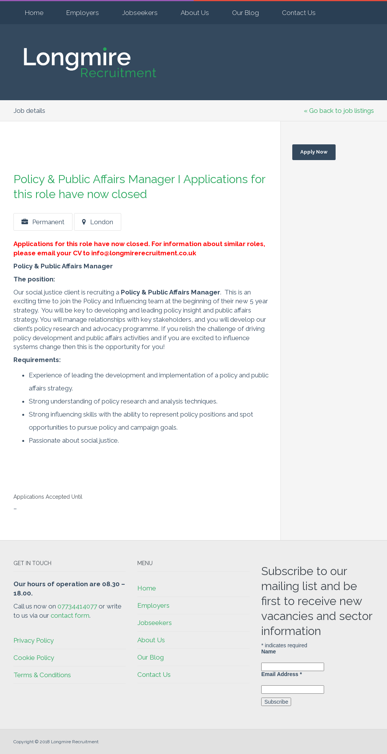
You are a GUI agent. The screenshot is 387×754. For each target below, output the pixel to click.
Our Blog (245, 13)
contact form (70, 615)
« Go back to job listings (339, 110)
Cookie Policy (33, 657)
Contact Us (299, 13)
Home (34, 13)
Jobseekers (140, 13)
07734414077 (77, 606)
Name (268, 651)
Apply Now (314, 152)
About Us (195, 13)
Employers (82, 13)
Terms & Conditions (42, 675)
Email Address (281, 674)
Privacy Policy (33, 640)
